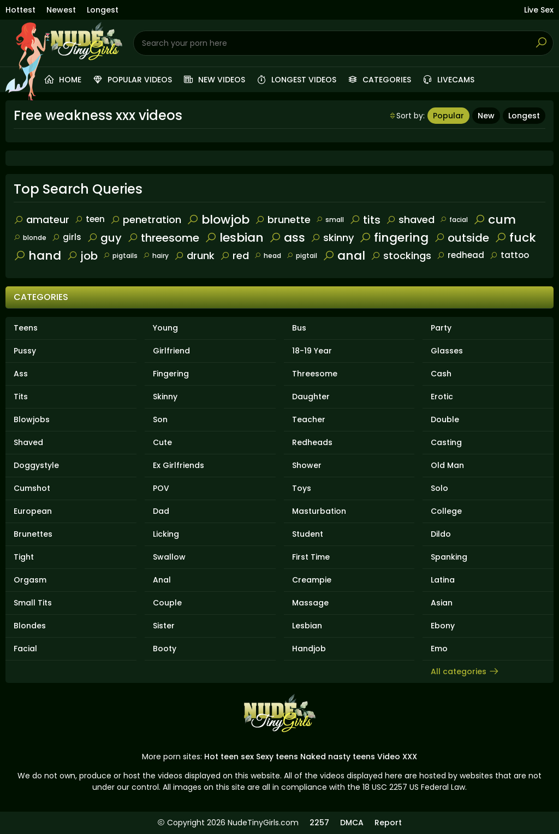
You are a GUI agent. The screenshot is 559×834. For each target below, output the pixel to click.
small (330, 219)
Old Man (447, 465)
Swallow (169, 556)
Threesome (314, 373)
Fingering (171, 373)
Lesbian (307, 625)
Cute (162, 442)
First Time (311, 556)
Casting (446, 442)
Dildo (441, 534)
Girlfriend (171, 350)
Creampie (311, 579)
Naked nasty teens (337, 756)
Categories (379, 79)
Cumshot (32, 488)
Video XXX (397, 756)
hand (37, 255)
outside (461, 237)
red (234, 255)
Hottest (20, 9)
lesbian (234, 237)
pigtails (120, 255)
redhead (460, 255)
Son (160, 419)
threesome (163, 237)
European (33, 511)
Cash (441, 373)
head (267, 255)
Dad (161, 511)
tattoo (509, 255)
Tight (24, 556)
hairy (156, 255)
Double (445, 419)
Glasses (447, 350)
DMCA (352, 822)
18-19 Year (312, 350)
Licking (166, 534)
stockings (401, 255)
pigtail (302, 255)
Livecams (448, 79)
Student (307, 534)
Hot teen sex (229, 756)
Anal (162, 579)
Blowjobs (32, 419)
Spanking (449, 556)
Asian (442, 602)
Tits (21, 396)
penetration (145, 219)
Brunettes (33, 534)
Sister (164, 625)
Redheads (312, 442)
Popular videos (132, 79)
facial (454, 219)
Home (62, 79)
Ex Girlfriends (178, 465)
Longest (102, 9)
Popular (448, 115)
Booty (164, 648)
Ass (21, 373)
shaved (410, 219)
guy (104, 237)
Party (441, 327)
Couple (167, 602)
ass (287, 237)
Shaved (28, 442)
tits (364, 219)
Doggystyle (36, 465)
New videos (214, 79)
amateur (41, 219)
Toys (301, 488)
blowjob (218, 219)
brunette (283, 219)
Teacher (308, 419)
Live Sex (539, 9)
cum (494, 219)
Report (388, 822)
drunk (194, 255)
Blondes (30, 625)
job (82, 255)
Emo (439, 648)
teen (90, 219)
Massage (310, 602)
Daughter (311, 396)
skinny (332, 237)
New (486, 115)
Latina (443, 579)
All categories (465, 671)
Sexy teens (277, 756)
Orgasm (30, 579)
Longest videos (296, 79)
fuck (515, 237)
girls (66, 237)
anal (344, 255)
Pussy (25, 350)
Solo (439, 488)
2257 (319, 822)
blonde (30, 237)
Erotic (442, 396)
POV (161, 488)
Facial (25, 648)
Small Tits (33, 602)
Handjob (309, 648)
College (446, 511)
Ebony (443, 625)
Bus (299, 327)
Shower (307, 465)
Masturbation (319, 511)
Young (165, 327)
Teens (26, 327)
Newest (61, 9)
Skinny (165, 396)
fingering (394, 237)
